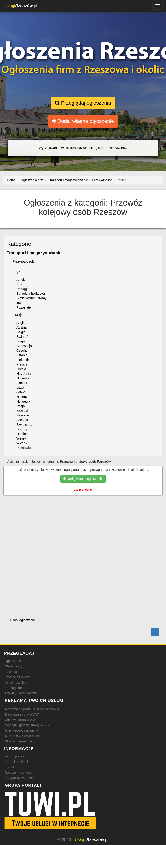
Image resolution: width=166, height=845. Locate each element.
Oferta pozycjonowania (21, 730)
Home (11, 180)
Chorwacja (24, 346)
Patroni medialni (16, 762)
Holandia (22, 378)
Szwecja (22, 429)
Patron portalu (15, 756)
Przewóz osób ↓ (25, 261)
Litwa (20, 387)
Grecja (21, 369)
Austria (21, 327)
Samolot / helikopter (30, 293)
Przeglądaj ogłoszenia (83, 103)
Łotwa (20, 392)
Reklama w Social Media (23, 736)
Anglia (21, 323)
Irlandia (21, 383)
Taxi (19, 303)
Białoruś (22, 336)
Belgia (21, 332)
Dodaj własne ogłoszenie (83, 121)
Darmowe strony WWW (22, 714)
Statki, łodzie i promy (31, 298)
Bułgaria (22, 341)
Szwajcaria (24, 424)
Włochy (21, 443)
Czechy (21, 350)
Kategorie (19, 244)
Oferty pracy (13, 666)
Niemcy (21, 397)
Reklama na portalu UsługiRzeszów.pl (32, 709)
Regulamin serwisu (18, 772)
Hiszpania (23, 374)
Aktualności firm (16, 682)
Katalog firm (13, 688)
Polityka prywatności (19, 778)
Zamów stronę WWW (20, 720)
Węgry (21, 438)
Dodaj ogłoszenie (21, 620)
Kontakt (10, 767)
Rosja (20, 406)
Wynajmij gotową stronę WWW (27, 725)
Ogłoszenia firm (16, 661)
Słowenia (23, 415)
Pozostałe (23, 307)
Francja (21, 364)
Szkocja (22, 420)
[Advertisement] (83, 518)
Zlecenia (11, 672)
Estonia (21, 355)
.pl (20, 5)
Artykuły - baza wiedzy (21, 693)
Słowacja (22, 411)
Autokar (22, 280)
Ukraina (22, 434)
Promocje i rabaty (17, 677)
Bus (19, 284)
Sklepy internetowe (18, 741)
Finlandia (23, 360)
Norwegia (23, 401)
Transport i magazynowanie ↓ (36, 252)
